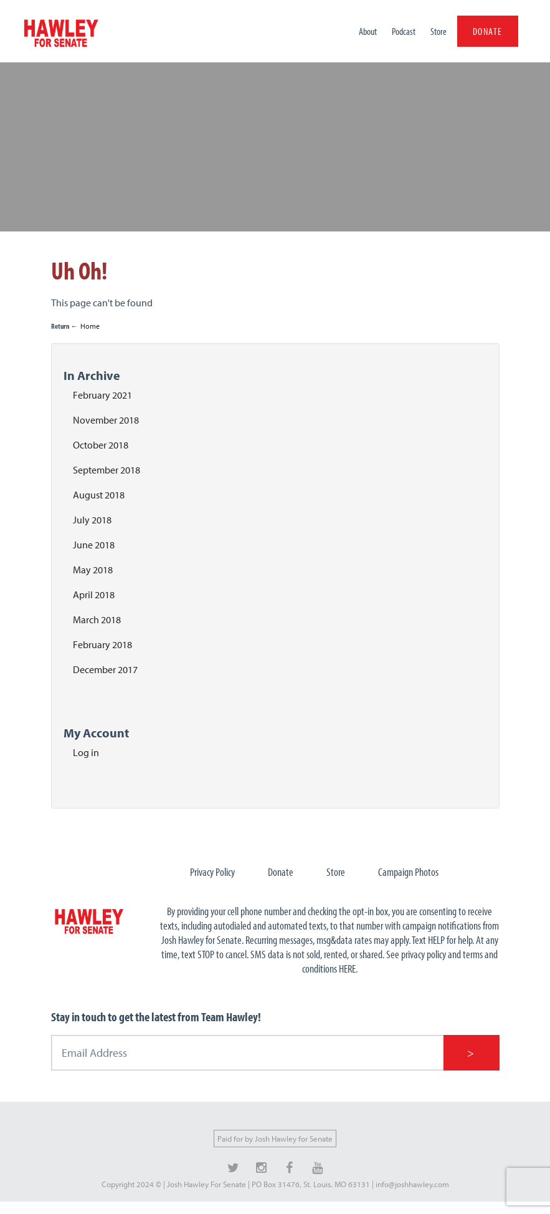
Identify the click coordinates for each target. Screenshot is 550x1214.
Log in (86, 752)
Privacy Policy (212, 872)
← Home (85, 326)
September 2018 (106, 470)
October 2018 (100, 445)
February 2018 (102, 644)
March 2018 (97, 619)
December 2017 (105, 669)
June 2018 (94, 544)
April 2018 (94, 594)
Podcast (403, 31)
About (368, 31)
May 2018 (93, 569)
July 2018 (92, 519)
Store (438, 31)
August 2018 (99, 494)
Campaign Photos (408, 872)
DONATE (488, 31)
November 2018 (106, 420)
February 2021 (102, 395)
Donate (280, 872)
